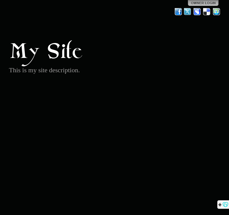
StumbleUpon (216, 11)
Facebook (178, 11)
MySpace (197, 11)
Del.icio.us (207, 11)
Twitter (188, 11)
